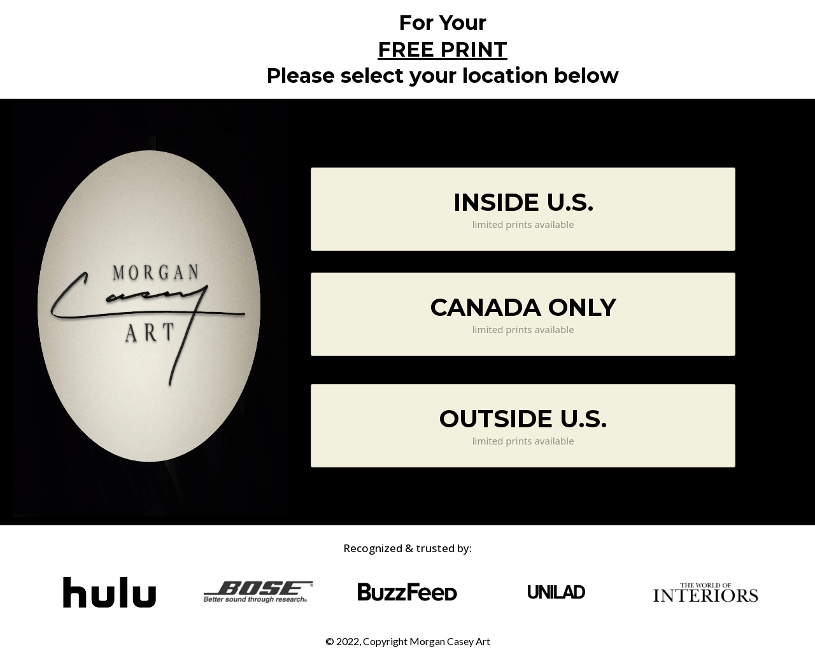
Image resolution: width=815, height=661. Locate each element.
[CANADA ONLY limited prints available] (523, 314)
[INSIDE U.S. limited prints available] (523, 209)
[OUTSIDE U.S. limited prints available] (523, 425)
